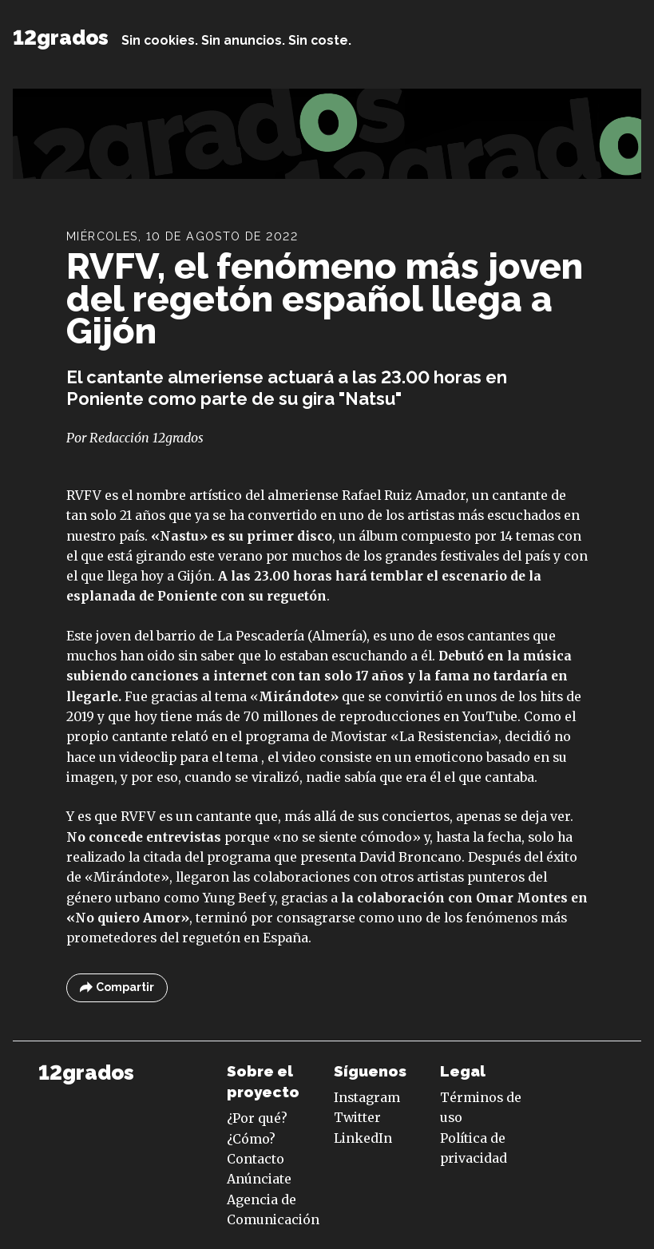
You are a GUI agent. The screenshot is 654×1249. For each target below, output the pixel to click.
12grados (61, 38)
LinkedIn (363, 1138)
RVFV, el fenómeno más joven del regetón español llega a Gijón (324, 298)
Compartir (117, 987)
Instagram (367, 1097)
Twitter (357, 1117)
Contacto (255, 1159)
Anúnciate (259, 1179)
